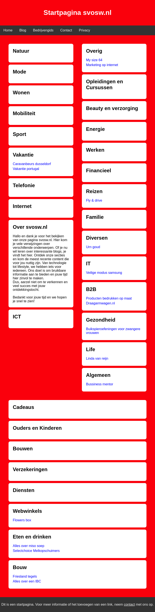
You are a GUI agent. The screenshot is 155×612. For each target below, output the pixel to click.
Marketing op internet (102, 65)
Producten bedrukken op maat (109, 298)
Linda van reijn (97, 358)
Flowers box (22, 520)
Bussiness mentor (99, 384)
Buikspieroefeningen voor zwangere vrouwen (113, 331)
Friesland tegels (25, 576)
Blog (22, 30)
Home (8, 30)
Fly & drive (94, 200)
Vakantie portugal (26, 169)
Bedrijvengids (43, 30)
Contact (66, 30)
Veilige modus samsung (104, 272)
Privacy (84, 30)
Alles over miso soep (28, 546)
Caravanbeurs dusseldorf (32, 164)
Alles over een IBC (27, 581)
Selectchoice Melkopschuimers (36, 551)
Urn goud (93, 247)
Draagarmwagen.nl (100, 303)
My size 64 (94, 60)
